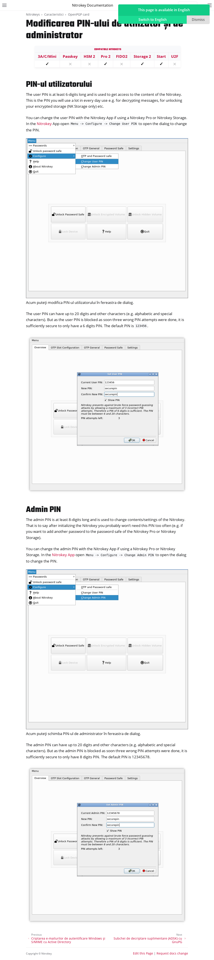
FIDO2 (121, 56)
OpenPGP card (78, 14)
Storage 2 (142, 56)
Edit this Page (143, 953)
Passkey (70, 56)
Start (161, 56)
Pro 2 (106, 56)
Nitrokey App (63, 554)
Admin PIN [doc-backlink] (43, 510)
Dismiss (198, 19)
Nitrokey (44, 123)
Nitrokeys (33, 14)
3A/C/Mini (47, 56)
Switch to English (152, 19)
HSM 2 (89, 56)
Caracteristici (54, 14)
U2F (174, 56)
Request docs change (172, 953)
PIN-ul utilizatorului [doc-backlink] (59, 84)
